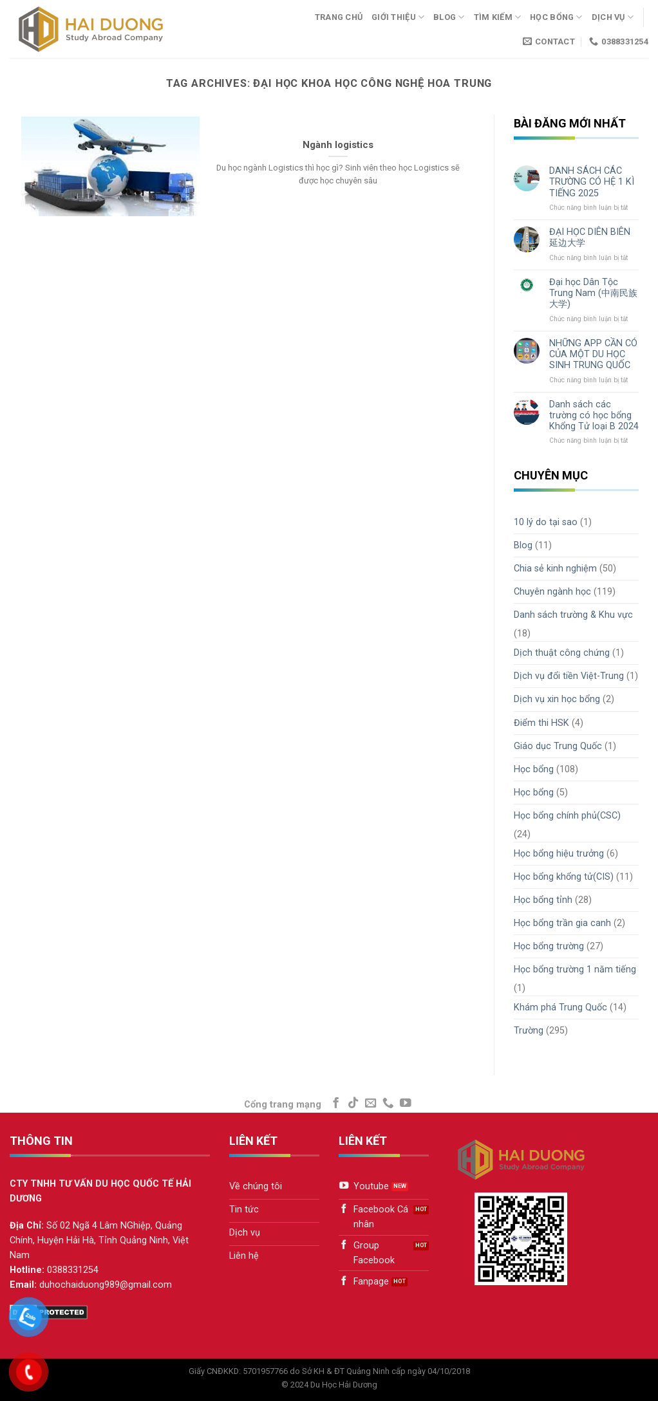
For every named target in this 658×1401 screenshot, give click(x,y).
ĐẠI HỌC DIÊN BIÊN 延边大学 (589, 237)
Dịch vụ (613, 17)
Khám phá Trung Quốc (560, 1007)
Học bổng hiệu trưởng (559, 853)
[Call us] (388, 1103)
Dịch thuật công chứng (562, 652)
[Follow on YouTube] (405, 1103)
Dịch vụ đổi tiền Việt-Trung (569, 676)
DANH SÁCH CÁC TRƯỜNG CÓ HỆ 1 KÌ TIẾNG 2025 (591, 182)
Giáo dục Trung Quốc (558, 746)
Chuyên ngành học (552, 591)
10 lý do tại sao (546, 522)
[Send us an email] (371, 1103)
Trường (528, 1030)
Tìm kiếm (498, 17)
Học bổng (556, 17)
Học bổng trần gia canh (562, 923)
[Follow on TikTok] (353, 1103)
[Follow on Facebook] (336, 1103)
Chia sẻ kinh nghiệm (555, 568)
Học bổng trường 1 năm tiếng (575, 969)
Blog (448, 17)
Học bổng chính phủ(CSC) (567, 815)
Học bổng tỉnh (543, 900)
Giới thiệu (397, 17)
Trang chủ (338, 17)
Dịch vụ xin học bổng (557, 699)
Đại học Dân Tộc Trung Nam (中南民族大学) (593, 293)
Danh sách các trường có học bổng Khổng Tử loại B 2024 (594, 415)
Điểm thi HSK (541, 723)
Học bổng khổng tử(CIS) (564, 876)
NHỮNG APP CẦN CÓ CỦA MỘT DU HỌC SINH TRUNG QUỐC (593, 354)
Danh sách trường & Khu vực (573, 614)
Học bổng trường (549, 946)
